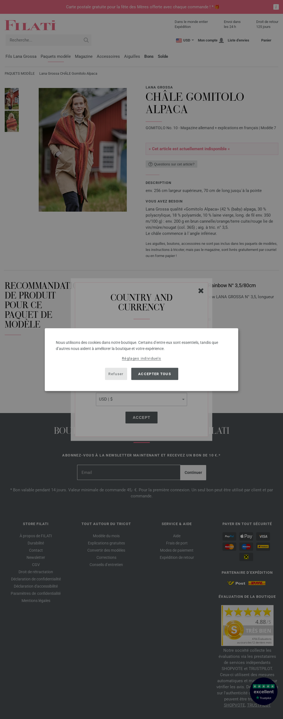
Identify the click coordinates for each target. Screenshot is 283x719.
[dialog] (141, 359)
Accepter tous (154, 374)
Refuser (115, 374)
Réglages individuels (141, 358)
